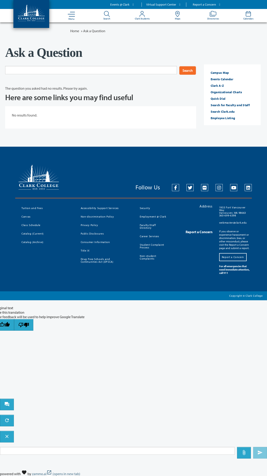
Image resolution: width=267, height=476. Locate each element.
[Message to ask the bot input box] (117, 451)
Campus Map (220, 73)
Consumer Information (95, 242)
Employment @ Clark (153, 216)
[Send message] (260, 453)
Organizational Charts (226, 92)
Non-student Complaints (148, 257)
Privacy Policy (89, 225)
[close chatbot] (7, 436)
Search (187, 70)
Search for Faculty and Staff (230, 105)
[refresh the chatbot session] (7, 420)
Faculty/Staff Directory (148, 226)
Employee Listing (223, 118)
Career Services (149, 236)
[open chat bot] (7, 404)
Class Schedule (30, 225)
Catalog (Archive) (32, 242)
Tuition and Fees (32, 208)
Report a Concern (207, 4)
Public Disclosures (92, 233)
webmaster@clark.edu (233, 222)
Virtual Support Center (164, 4)
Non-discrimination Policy (97, 216)
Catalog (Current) (32, 233)
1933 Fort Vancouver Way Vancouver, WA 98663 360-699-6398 (232, 211)
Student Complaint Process (152, 246)
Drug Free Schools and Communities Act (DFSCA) (97, 260)
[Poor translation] (23, 325)
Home (74, 31)
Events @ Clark (122, 4)
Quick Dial (218, 99)
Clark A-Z (217, 86)
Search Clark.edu (223, 112)
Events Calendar (222, 79)
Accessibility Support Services (100, 208)
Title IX (85, 250)
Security (145, 208)
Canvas (26, 216)
